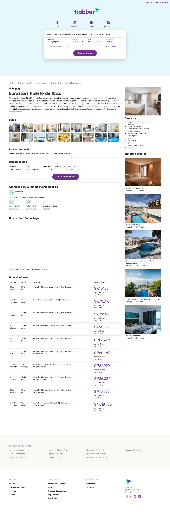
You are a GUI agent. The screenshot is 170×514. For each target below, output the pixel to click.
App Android (53, 494)
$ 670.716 (101, 301)
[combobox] (58, 40)
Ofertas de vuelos (17, 487)
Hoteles (12, 491)
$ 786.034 (102, 378)
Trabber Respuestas (57, 491)
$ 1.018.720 (103, 404)
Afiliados (90, 487)
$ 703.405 (102, 340)
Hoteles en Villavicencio (96, 454)
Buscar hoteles (85, 53)
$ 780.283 (102, 353)
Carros (12, 494)
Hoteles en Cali (54, 457)
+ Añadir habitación (110, 46)
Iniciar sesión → (162, 2)
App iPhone (53, 498)
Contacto (90, 484)
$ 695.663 (102, 327)
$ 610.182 (101, 288)
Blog (50, 487)
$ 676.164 (101, 314)
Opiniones (46, 209)
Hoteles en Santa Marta (18, 457)
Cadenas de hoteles (133, 450)
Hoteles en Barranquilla (95, 450)
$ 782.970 (102, 365)
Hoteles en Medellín (17, 454)
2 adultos (109, 41)
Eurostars (19, 112)
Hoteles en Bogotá (16, 450)
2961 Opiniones (14, 209)
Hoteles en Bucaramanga (96, 457)
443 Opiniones (31, 209)
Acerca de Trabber (56, 484)
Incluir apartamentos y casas (59, 47)
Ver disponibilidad (66, 176)
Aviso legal (128, 492)
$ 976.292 (102, 391)
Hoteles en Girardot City (57, 450)
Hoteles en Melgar (55, 454)
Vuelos (12, 484)
